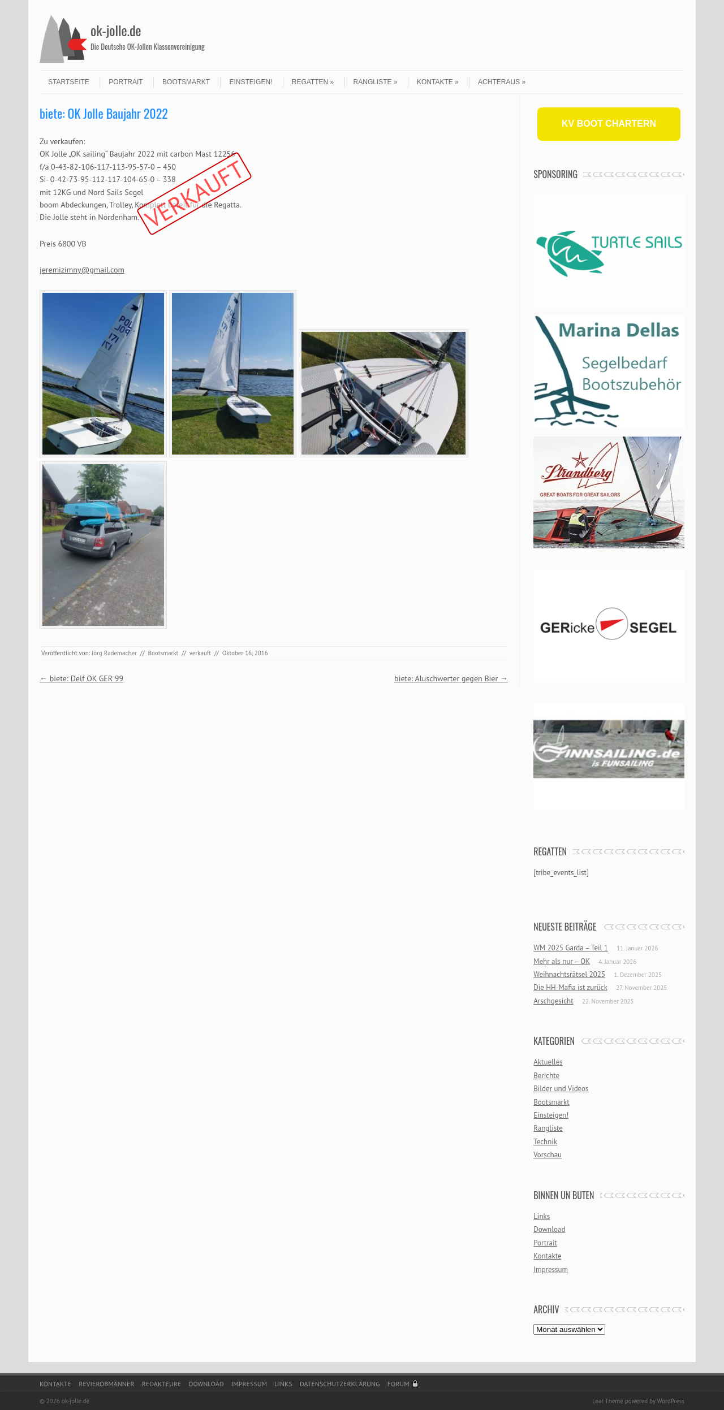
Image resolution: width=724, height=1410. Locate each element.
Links (541, 1216)
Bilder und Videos (560, 1088)
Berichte (546, 1075)
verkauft (200, 653)
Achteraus (501, 82)
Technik (545, 1142)
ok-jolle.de (115, 30)
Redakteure (162, 1383)
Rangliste (376, 82)
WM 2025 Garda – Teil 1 (570, 948)
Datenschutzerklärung (340, 1383)
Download (549, 1229)
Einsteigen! (250, 82)
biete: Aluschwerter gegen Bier (451, 678)
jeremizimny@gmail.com (82, 270)
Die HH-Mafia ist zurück (570, 987)
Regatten (313, 82)
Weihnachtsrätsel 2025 (569, 974)
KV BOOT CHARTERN (609, 123)
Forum (398, 1383)
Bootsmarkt (186, 82)
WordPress (670, 1401)
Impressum (550, 1269)
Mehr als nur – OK (561, 961)
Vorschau (547, 1155)
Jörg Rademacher (114, 653)
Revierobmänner (106, 1383)
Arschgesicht (553, 1001)
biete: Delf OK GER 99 (81, 678)
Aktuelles (548, 1062)
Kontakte (438, 82)
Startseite (68, 82)
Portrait (126, 82)
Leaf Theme (607, 1401)
